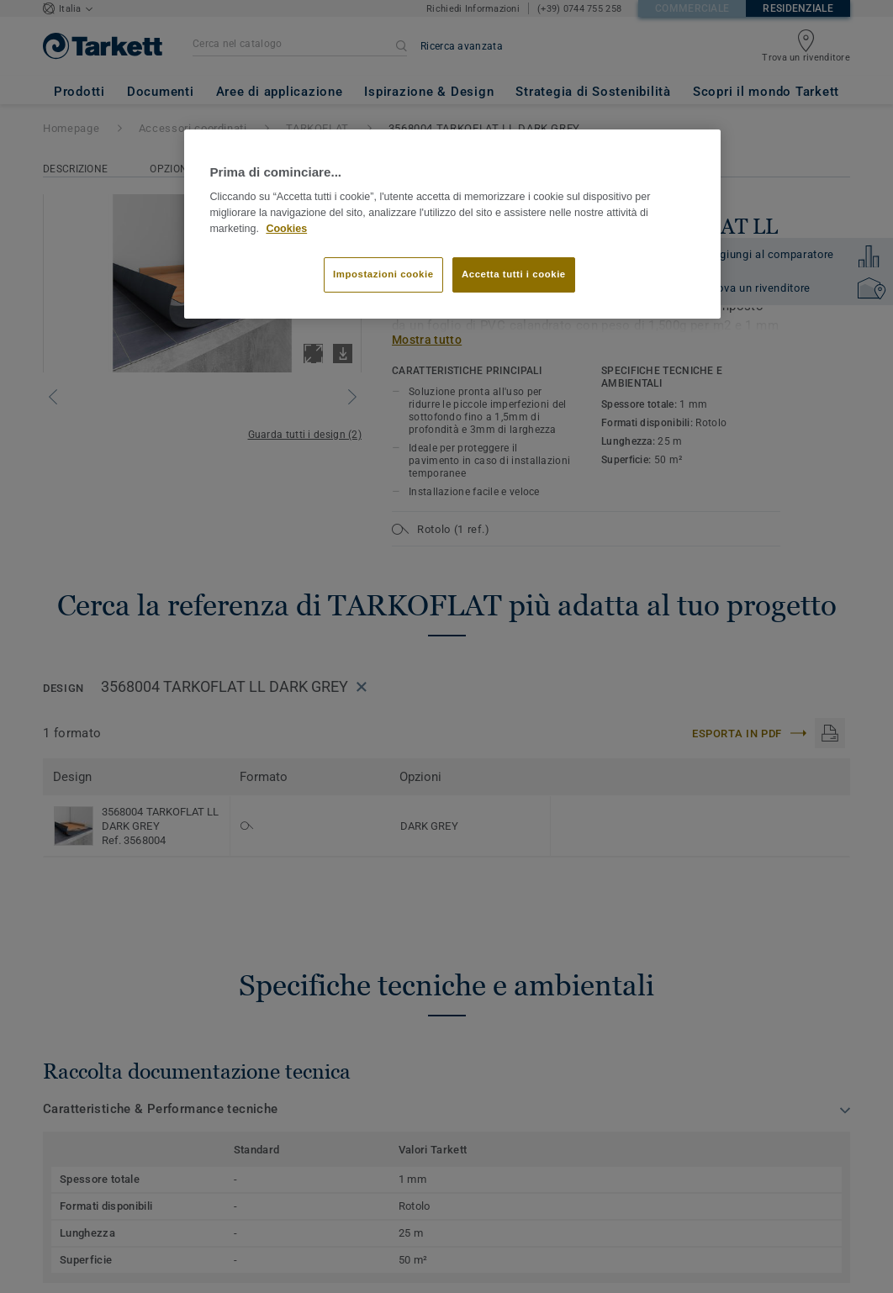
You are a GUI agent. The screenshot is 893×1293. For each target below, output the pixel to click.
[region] (452, 224)
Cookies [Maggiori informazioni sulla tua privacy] (286, 229)
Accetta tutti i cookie (514, 274)
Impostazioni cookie (383, 274)
